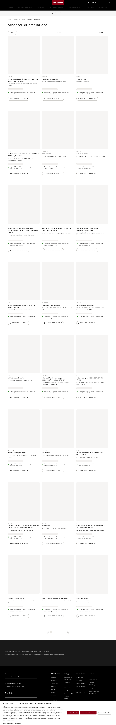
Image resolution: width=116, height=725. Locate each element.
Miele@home (79, 677)
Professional (103, 7)
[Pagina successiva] (68, 632)
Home (9, 19)
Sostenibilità (54, 683)
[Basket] (114, 2)
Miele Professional (93, 679)
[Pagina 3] (58, 632)
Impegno (53, 686)
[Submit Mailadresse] (36, 696)
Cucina (11, 7)
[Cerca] (100, 2)
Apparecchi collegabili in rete (80, 691)
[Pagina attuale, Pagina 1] (51, 632)
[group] (24, 70)
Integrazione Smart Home (81, 687)
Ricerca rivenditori (11, 674)
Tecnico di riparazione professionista (92, 684)
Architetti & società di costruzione (94, 692)
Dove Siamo (54, 680)
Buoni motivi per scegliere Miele (68, 678)
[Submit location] (36, 677)
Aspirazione (40, 7)
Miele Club (66, 685)
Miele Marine (92, 688)
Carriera (53, 689)
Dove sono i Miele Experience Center (14, 686)
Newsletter (9, 693)
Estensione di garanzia (67, 697)
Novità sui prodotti (68, 693)
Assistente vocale (80, 683)
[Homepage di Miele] (58, 2)
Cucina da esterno (74, 7)
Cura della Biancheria (25, 7)
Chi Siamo (53, 677)
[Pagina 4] (61, 632)
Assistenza (90, 7)
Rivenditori (54, 698)
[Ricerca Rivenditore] (104, 2)
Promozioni (67, 682)
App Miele (79, 680)
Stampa (53, 692)
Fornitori (53, 695)
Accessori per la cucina (19, 19)
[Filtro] (12, 33)
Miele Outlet (67, 690)
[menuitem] (12, 8)
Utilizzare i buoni (68, 688)
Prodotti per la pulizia (56, 7)
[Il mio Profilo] (109, 2)
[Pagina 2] (54, 632)
